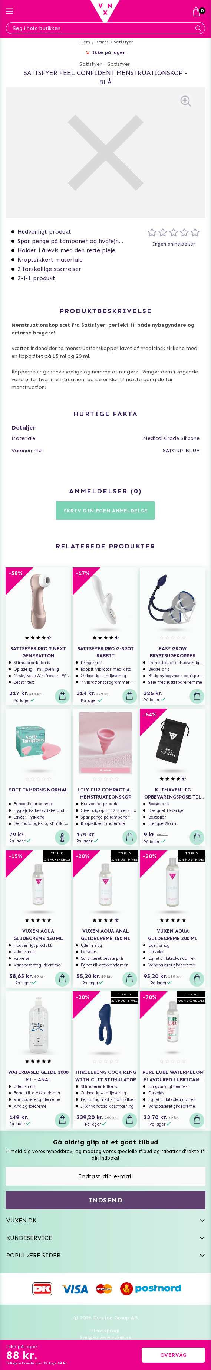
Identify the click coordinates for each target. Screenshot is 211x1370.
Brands (101, 42)
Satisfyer (123, 42)
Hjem (84, 42)
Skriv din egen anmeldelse (106, 511)
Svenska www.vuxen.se (106, 1337)
